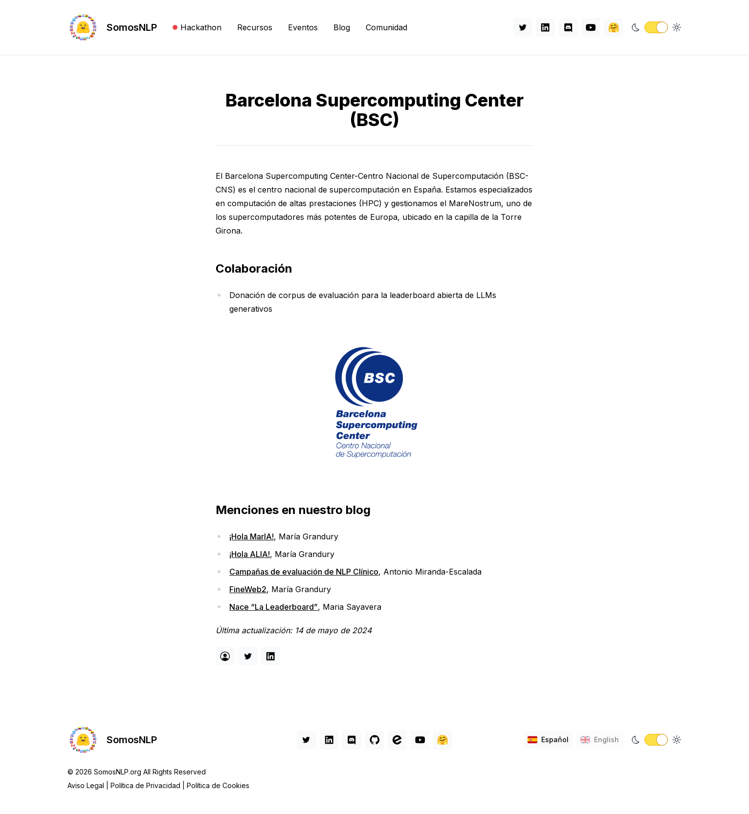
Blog (341, 27)
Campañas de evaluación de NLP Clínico (303, 572)
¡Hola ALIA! (249, 554)
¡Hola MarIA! (251, 536)
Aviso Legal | (88, 785)
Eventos (303, 27)
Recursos (254, 27)
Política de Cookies (218, 785)
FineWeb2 (247, 589)
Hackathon (197, 27)
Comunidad (386, 27)
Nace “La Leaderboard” (273, 607)
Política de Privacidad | (148, 785)
